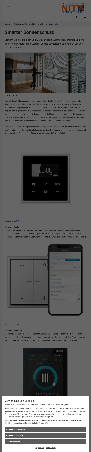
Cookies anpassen (13, 441)
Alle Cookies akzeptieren (15, 429)
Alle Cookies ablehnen (14, 435)
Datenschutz (51, 448)
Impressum (40, 448)
